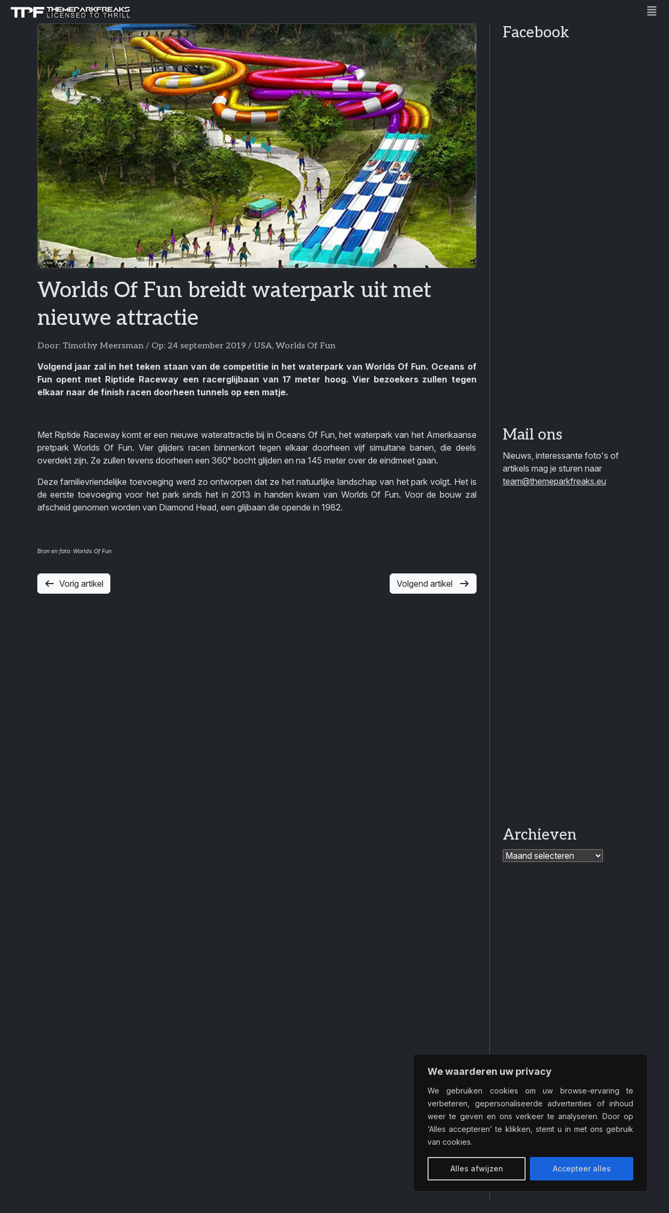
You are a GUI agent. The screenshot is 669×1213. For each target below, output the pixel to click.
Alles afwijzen (476, 1168)
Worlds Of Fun (305, 346)
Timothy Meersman (102, 346)
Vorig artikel (73, 583)
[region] (530, 1123)
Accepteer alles (582, 1168)
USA (263, 346)
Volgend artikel (433, 583)
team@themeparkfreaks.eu (554, 481)
